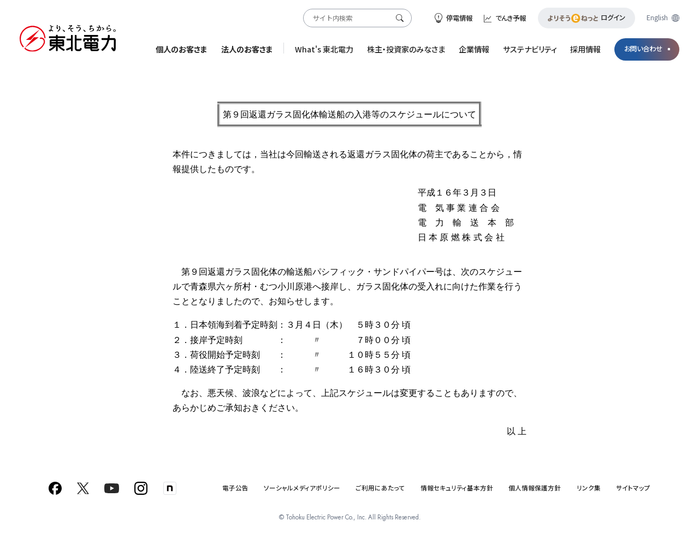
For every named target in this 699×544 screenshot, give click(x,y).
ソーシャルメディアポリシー (302, 487)
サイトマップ (633, 487)
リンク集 (589, 487)
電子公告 (235, 487)
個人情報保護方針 (534, 487)
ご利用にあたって (380, 487)
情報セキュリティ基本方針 (456, 487)
